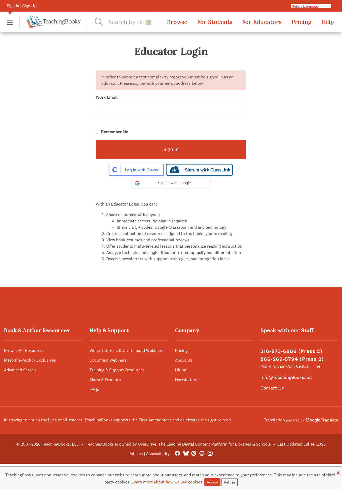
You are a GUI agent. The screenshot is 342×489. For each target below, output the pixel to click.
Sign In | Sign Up (22, 5)
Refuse (229, 482)
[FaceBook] (177, 453)
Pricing (301, 22)
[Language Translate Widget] (316, 6)
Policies (135, 453)
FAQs (94, 389)
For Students (214, 22)
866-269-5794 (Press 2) (292, 359)
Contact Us (272, 388)
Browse (177, 22)
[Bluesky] (185, 453)
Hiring (180, 370)
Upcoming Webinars (108, 360)
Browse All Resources (24, 350)
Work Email (107, 97)
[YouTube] (201, 453)
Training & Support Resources (117, 370)
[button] (10, 22)
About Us (183, 360)
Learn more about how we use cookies (167, 482)
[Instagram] (210, 453)
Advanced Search (20, 370)
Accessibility (158, 453)
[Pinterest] (193, 453)
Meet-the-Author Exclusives (30, 360)
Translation (301, 420)
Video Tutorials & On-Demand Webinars (126, 350)
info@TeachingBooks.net (286, 377)
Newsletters (186, 379)
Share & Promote (105, 379)
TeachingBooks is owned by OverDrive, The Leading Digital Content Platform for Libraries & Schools (178, 444)
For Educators (261, 22)
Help (327, 22)
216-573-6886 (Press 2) (291, 351)
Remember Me (114, 131)
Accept (212, 482)
